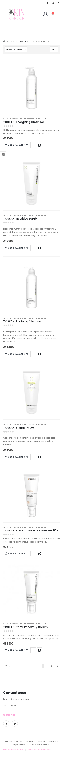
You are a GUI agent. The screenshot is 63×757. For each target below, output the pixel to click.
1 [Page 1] (45, 666)
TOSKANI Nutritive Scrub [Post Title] (20, 218)
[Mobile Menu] (5, 14)
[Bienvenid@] (45, 14)
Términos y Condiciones (39, 749)
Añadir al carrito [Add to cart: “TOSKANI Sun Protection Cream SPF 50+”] (16, 553)
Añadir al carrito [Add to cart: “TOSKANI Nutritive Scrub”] (16, 248)
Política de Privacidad (13, 749)
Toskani (44, 119)
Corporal (7, 119)
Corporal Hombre (19, 119)
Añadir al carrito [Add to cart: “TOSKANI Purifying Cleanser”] (16, 354)
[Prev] (40, 666)
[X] (53, 2)
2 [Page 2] (51, 666)
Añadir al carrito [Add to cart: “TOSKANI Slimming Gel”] (16, 457)
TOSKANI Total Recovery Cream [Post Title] (25, 627)
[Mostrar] (54, 49)
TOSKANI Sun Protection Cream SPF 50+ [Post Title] (30, 530)
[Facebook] (47, 2)
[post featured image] (31, 85)
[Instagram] (58, 2)
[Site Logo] (16, 14)
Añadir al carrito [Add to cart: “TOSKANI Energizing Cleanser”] (16, 145)
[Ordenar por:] (16, 49)
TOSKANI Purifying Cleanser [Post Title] (22, 321)
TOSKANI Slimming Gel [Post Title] (19, 428)
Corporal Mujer (33, 119)
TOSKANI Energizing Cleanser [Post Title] (23, 122)
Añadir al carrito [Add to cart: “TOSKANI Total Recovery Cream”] (16, 650)
